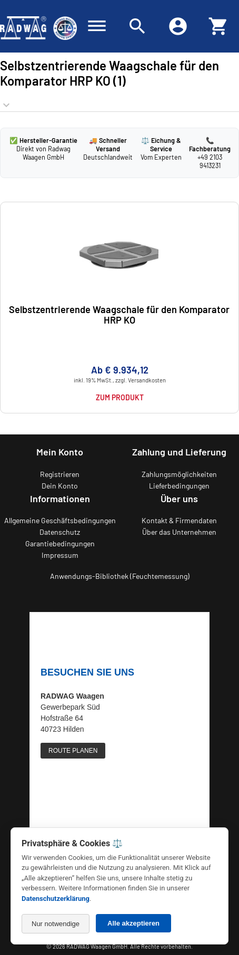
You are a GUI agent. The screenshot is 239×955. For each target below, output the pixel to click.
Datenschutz (59, 531)
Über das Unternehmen (179, 531)
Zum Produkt (120, 397)
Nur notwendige (55, 924)
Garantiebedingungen (60, 543)
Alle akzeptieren (133, 923)
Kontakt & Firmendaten (179, 520)
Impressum (60, 555)
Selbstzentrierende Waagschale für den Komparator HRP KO (119, 314)
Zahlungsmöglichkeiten (179, 474)
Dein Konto (60, 485)
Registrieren (59, 474)
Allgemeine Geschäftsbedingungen (60, 520)
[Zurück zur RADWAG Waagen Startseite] (38, 26)
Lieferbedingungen (179, 485)
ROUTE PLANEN (72, 750)
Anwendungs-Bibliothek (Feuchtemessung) (120, 576)
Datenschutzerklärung (55, 898)
